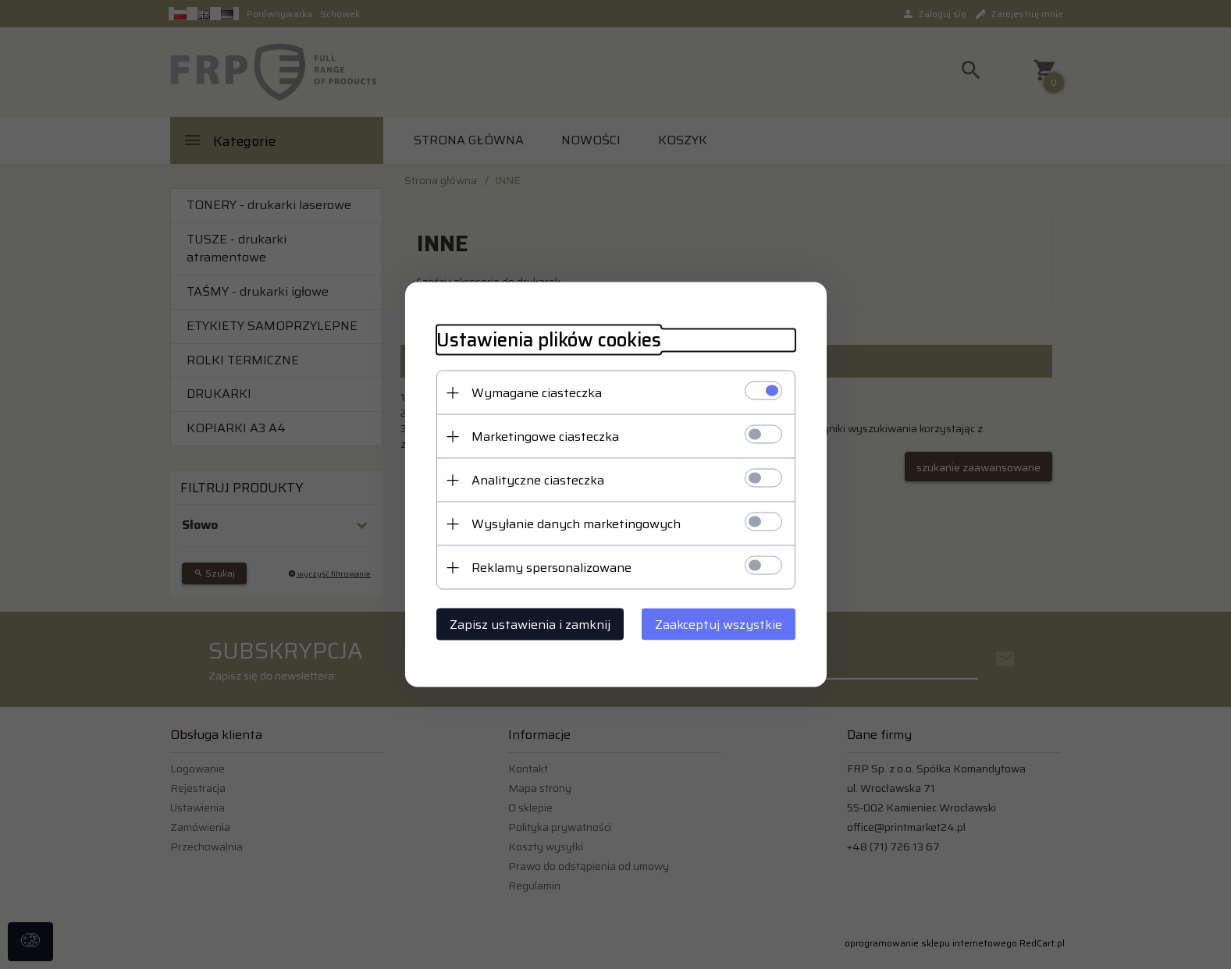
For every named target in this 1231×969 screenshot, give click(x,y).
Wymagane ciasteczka (536, 393)
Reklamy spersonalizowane (551, 567)
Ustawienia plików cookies (548, 340)
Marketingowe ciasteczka (545, 436)
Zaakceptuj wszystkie (718, 624)
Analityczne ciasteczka (537, 480)
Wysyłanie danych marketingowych (576, 524)
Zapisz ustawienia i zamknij (530, 624)
